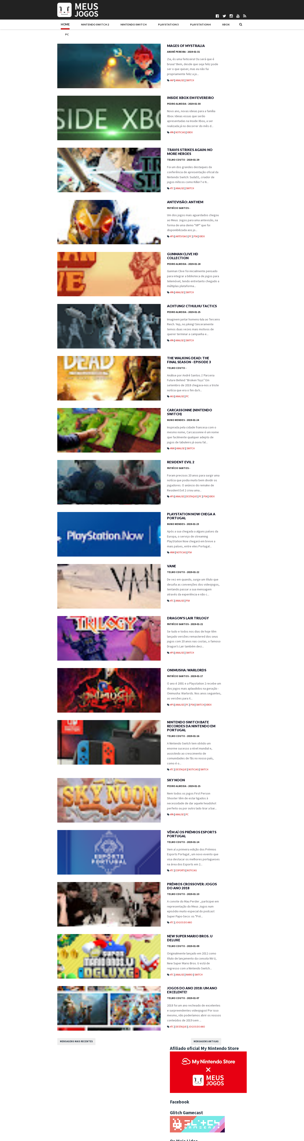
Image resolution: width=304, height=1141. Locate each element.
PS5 (261, 410)
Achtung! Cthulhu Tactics (142, 311)
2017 (206, 617)
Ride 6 (224, 176)
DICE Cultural (120, 1109)
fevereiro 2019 (217, 515)
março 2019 (214, 511)
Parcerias (35, 1109)
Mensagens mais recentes (48, 1080)
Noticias (130, 121)
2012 (206, 639)
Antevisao (132, 231)
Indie (221, 403)
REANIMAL (227, 195)
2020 (206, 462)
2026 (206, 435)
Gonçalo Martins (122, 1112)
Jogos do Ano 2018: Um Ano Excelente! (142, 1027)
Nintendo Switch (100, 25)
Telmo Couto (133, 156)
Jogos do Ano (134, 953)
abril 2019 (213, 506)
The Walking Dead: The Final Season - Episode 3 (143, 368)
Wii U (256, 417)
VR (238, 417)
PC (196, 25)
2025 (206, 440)
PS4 (146, 231)
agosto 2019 (215, 489)
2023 (206, 448)
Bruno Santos (121, 1101)
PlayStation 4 (161, 25)
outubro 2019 (216, 480)
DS (222, 396)
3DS (221, 389)
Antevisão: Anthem (135, 202)
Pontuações (37, 1105)
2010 (206, 648)
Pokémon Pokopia (234, 215)
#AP (122, 66)
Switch (140, 66)
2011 (206, 644)
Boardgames (208, 396)
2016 (206, 621)
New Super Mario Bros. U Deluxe (146, 970)
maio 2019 (213, 502)
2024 (206, 444)
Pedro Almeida (133, 98)
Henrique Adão (121, 1116)
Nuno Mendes (133, 427)
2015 (206, 626)
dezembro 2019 (217, 471)
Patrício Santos (128, 207)
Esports (130, 898)
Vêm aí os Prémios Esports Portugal (141, 862)
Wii (246, 417)
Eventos (251, 396)
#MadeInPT (207, 389)
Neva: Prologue (232, 156)
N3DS (217, 410)
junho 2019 (214, 497)
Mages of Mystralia (136, 37)
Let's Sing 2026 (231, 234)
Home (37, 25)
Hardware (206, 403)
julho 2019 (213, 493)
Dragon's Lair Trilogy (138, 641)
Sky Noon (126, 805)
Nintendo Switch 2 (64, 25)
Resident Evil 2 (130, 476)
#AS (122, 399)
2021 (206, 457)
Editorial (235, 396)
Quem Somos (38, 1101)
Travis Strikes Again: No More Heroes (145, 149)
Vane (121, 586)
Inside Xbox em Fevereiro (140, 92)
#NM (122, 455)
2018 (206, 613)
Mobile (204, 410)
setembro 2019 (217, 484)
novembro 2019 (217, 475)
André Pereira (133, 43)
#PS (122, 231)
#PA (122, 121)
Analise (130, 66)
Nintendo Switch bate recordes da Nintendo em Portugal (147, 752)
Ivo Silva (117, 1120)
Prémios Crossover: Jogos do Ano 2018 (145, 917)
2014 (206, 630)
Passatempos (208, 417)
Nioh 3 (224, 273)
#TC (122, 180)
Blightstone (230, 312)
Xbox (183, 25)
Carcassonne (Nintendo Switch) (147, 421)
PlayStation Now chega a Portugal (141, 533)
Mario (139, 999)
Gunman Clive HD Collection (143, 257)
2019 (206, 466)
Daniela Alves (120, 1105)
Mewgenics (228, 254)
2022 (206, 453)
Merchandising (261, 403)
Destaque (142, 505)
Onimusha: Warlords (136, 695)
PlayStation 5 (132, 25)
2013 (206, 635)
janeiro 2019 (215, 520)
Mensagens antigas (167, 1080)
